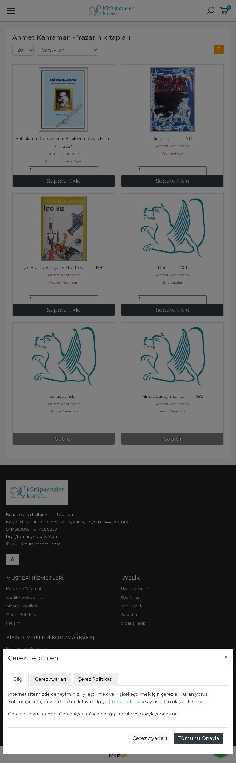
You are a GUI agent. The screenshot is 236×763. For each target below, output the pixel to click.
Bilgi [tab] (18, 679)
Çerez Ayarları (149, 738)
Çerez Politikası (126, 701)
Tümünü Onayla (198, 738)
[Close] (226, 657)
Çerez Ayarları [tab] (50, 679)
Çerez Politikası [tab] (95, 679)
